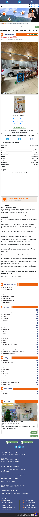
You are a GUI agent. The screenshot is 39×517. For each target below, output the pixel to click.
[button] (35, 419)
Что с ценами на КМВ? (30, 507)
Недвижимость (6, 500)
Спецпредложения (29, 505)
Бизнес (5, 23)
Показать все (34, 436)
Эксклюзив (27, 509)
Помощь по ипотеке (7, 504)
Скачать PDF (17, 124)
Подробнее (33, 432)
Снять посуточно (28, 504)
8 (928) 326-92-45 (34, 7)
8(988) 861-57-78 (18, 118)
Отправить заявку (19, 127)
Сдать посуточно (28, 500)
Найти (36, 26)
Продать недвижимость (8, 507)
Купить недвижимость (8, 502)
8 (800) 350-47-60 (34, 5)
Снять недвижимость (29, 502)
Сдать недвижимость (7, 509)
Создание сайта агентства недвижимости (29, 515)
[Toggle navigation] (1, 6)
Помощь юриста (6, 505)
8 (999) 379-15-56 (18, 121)
